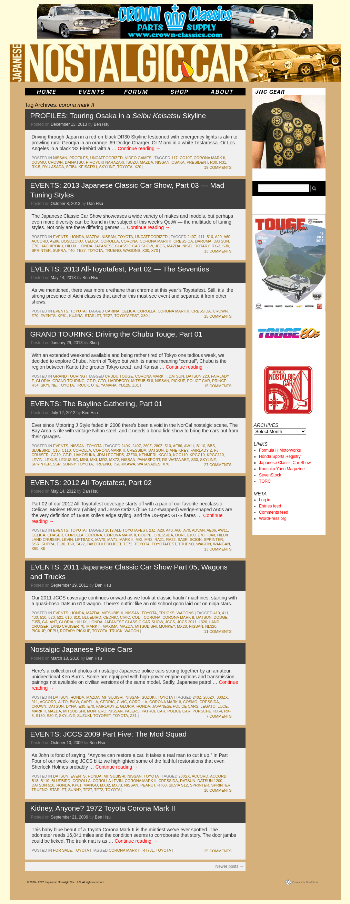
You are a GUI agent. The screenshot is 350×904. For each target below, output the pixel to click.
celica (92, 241)
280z (158, 446)
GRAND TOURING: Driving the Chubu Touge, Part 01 (116, 334)
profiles (78, 158)
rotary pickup (75, 631)
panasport (149, 460)
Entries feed (270, 506)
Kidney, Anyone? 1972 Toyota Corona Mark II (103, 808)
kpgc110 (215, 455)
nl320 (210, 626)
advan (198, 530)
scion (196, 539)
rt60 (162, 785)
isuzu (132, 162)
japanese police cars (175, 706)
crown (55, 162)
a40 (169, 530)
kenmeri (147, 455)
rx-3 (215, 246)
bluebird (41, 450)
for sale (62, 850)
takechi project (104, 544)
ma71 (112, 539)
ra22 (171, 539)
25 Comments (217, 851)
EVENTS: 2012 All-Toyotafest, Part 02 (91, 482)
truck (82, 385)
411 (201, 237)
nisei (187, 246)
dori (180, 535)
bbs (211, 446)
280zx (208, 697)
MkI (93, 460)
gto (102, 381)
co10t (185, 158)
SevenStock (270, 475)
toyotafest (126, 316)
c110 (66, 450)
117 (174, 158)
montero (96, 711)
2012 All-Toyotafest (126, 530)
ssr (57, 464)
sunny (69, 464)
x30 (145, 250)
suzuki (149, 697)
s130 (40, 715)
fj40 (211, 535)
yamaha (109, 385)
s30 (225, 246)
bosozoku (72, 241)
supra (59, 250)
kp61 (62, 316)
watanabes (148, 464)
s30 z (52, 715)
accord (40, 241)
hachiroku (51, 246)
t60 (70, 544)
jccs (160, 246)
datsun (221, 241)
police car (198, 381)
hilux (70, 246)
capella (89, 702)
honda (77, 237)
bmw (74, 702)
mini (84, 460)
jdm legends (110, 455)
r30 (213, 162)
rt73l (148, 850)
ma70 (100, 539)
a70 (186, 530)
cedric (110, 617)
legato (208, 706)
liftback (84, 539)
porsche (201, 711)
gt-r (91, 381)
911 (35, 702)
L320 (203, 622)
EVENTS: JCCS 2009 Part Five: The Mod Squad (108, 734)
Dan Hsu (95, 203)
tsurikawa (124, 464)
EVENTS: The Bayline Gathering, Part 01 (96, 404)
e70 (35, 246)
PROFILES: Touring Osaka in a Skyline (118, 116)
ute (95, 385)
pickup (178, 381)
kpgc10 (197, 455)
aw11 (189, 446)
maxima (110, 626)
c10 (56, 450)
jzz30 (131, 455)
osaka (177, 162)
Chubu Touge (119, 376)
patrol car (153, 711)
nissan (60, 158)
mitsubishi (142, 381)
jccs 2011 (187, 622)
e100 (191, 535)
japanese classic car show (123, 246)
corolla (110, 241)
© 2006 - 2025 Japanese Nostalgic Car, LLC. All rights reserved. (66, 882)
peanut (147, 785)
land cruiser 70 (67, 626)
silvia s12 (178, 785)
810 (77, 617)
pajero (132, 711)
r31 (222, 162)
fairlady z (201, 450)
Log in (264, 499)
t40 (71, 250)
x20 (137, 167)
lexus (50, 460)
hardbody (118, 381)
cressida (183, 241)
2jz (152, 530)
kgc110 (180, 455)
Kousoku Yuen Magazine (282, 468)
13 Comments (217, 251)
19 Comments (217, 167)
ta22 (80, 544)
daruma (203, 241)
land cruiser (46, 539)
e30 (82, 706)
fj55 (36, 622)
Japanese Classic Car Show (285, 462)
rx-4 (217, 711)
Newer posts (229, 866)
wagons (131, 250)
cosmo (39, 162)
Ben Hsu (102, 124)
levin (37, 460)
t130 (61, 544)
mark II (126, 539)
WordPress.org (273, 518)
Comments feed (273, 512)
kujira (75, 316)
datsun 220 (197, 376)
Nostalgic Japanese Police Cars (81, 649)
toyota (124, 167)
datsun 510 (43, 785)
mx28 (182, 626)
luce (223, 706)
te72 (127, 544)
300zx (222, 697)
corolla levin (108, 781)
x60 (35, 548)
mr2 (103, 460)
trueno (113, 250)
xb (43, 548)
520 (51, 617)
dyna (71, 706)
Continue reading (139, 148)
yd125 (124, 385)
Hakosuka (84, 455)
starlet (93, 316)
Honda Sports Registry (280, 456)
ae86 (54, 241)
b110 (200, 446)
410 (216, 613)
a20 (218, 237)
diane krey (177, 450)
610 (68, 617)
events (60, 237)
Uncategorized (106, 158)
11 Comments (217, 631)
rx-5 (36, 167)
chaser (55, 535)
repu (52, 631)
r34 (35, 385)
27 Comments (217, 465)
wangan (221, 544)
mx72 (114, 460)
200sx (184, 776)
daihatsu (74, 162)
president (197, 162)
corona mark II (210, 158)
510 (210, 237)
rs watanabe (175, 460)
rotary (201, 246)
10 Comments (217, 790)
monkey (167, 626)
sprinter (41, 250)
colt (136, 617)
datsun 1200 (210, 781)
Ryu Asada (53, 167)
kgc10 (165, 455)
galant (49, 622)
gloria (43, 381)
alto (63, 702)
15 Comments (217, 316)
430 (35, 617)
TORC (265, 481)
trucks (166, 613)
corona (129, 241)
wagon (203, 544)
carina (112, 311)
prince (219, 381)
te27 (81, 250)
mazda (146, 162)
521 (60, 617)
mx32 (105, 785)
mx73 (117, 785)
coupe (144, 535)
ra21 (159, 539)
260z (147, 446)
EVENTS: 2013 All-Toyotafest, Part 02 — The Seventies (119, 269)
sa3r (183, 539)
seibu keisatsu (81, 167)
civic (125, 617)
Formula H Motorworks (280, 450)
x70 (154, 250)
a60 (226, 237)
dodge (221, 617)
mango (90, 785)
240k (125, 446)
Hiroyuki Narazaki (105, 162)
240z (192, 237)
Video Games (138, 158)
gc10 (56, 455)
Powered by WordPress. (305, 882)
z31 (135, 385)
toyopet (102, 715)
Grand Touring (69, 376)
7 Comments (218, 716)
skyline (107, 167)
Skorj (94, 342)
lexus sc (68, 460)
